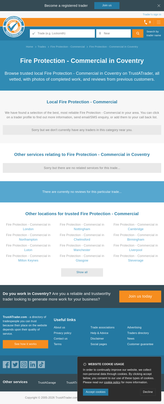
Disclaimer (97, 338)
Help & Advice (99, 333)
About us (59, 327)
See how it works (25, 344)
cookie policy (112, 382)
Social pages (98, 344)
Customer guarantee (140, 344)
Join (107, 5)
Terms (58, 344)
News (130, 338)
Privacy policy (62, 333)
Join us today (140, 296)
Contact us (60, 338)
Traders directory (138, 333)
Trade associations (102, 327)
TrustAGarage (47, 382)
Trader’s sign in (152, 14)
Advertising (134, 327)
